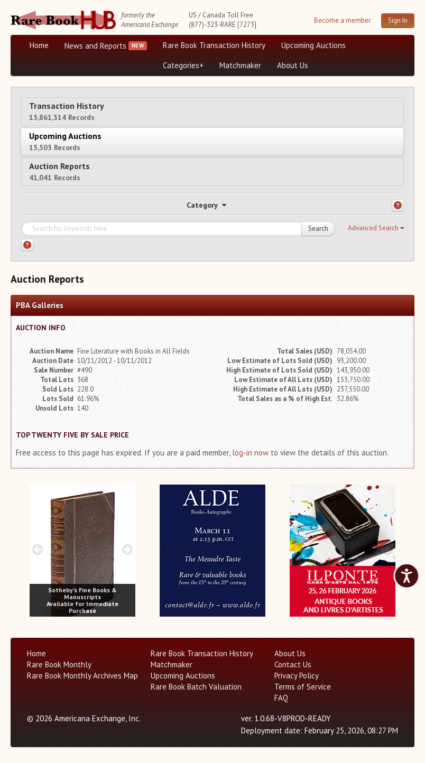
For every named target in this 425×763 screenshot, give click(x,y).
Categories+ (183, 65)
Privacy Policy (296, 676)
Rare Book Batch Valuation (196, 687)
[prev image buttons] (37, 549)
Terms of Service (302, 687)
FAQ (281, 698)
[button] (376, 228)
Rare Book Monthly (59, 664)
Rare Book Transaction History (214, 45)
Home (39, 45)
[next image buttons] (127, 549)
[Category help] (398, 205)
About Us (292, 65)
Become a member (342, 20)
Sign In (398, 20)
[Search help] (27, 245)
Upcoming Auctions (313, 45)
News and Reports (95, 46)
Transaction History (66, 111)
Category (206, 205)
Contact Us (292, 664)
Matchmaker (240, 65)
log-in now (250, 453)
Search (318, 228)
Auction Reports (59, 171)
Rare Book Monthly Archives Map (82, 676)
